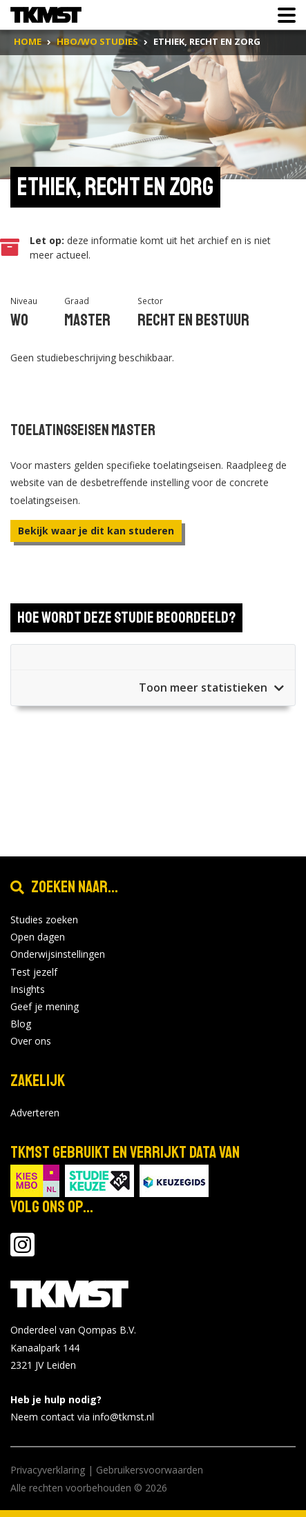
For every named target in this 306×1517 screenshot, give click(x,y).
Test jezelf (33, 971)
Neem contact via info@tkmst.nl (82, 1416)
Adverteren (34, 1112)
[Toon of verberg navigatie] (282, 15)
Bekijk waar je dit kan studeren (96, 530)
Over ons (30, 1040)
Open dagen (37, 936)
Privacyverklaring (47, 1469)
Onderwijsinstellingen (57, 954)
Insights (27, 989)
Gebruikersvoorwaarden (149, 1469)
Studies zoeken (44, 919)
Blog (20, 1023)
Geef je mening (44, 1006)
